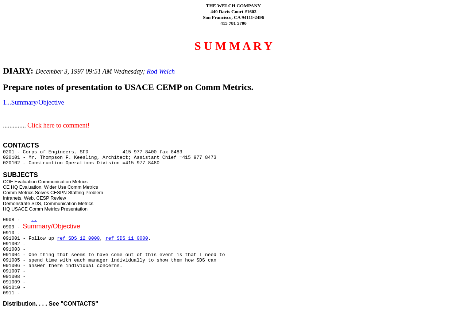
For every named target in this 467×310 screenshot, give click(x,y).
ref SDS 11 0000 (126, 238)
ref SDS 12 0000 (78, 238)
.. (34, 220)
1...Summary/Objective (33, 102)
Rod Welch (160, 71)
